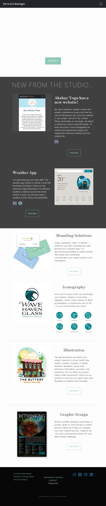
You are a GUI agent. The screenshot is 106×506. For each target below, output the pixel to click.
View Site (74, 153)
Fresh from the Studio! (23, 474)
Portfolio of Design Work (24, 477)
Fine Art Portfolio (20, 480)
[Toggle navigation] (101, 3)
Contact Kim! (53, 483)
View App (32, 213)
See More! (74, 271)
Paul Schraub (91, 20)
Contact (53, 61)
